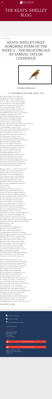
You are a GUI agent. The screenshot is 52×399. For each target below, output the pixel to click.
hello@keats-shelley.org (20, 342)
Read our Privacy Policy (11, 326)
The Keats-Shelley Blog (26, 13)
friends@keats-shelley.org (20, 347)
